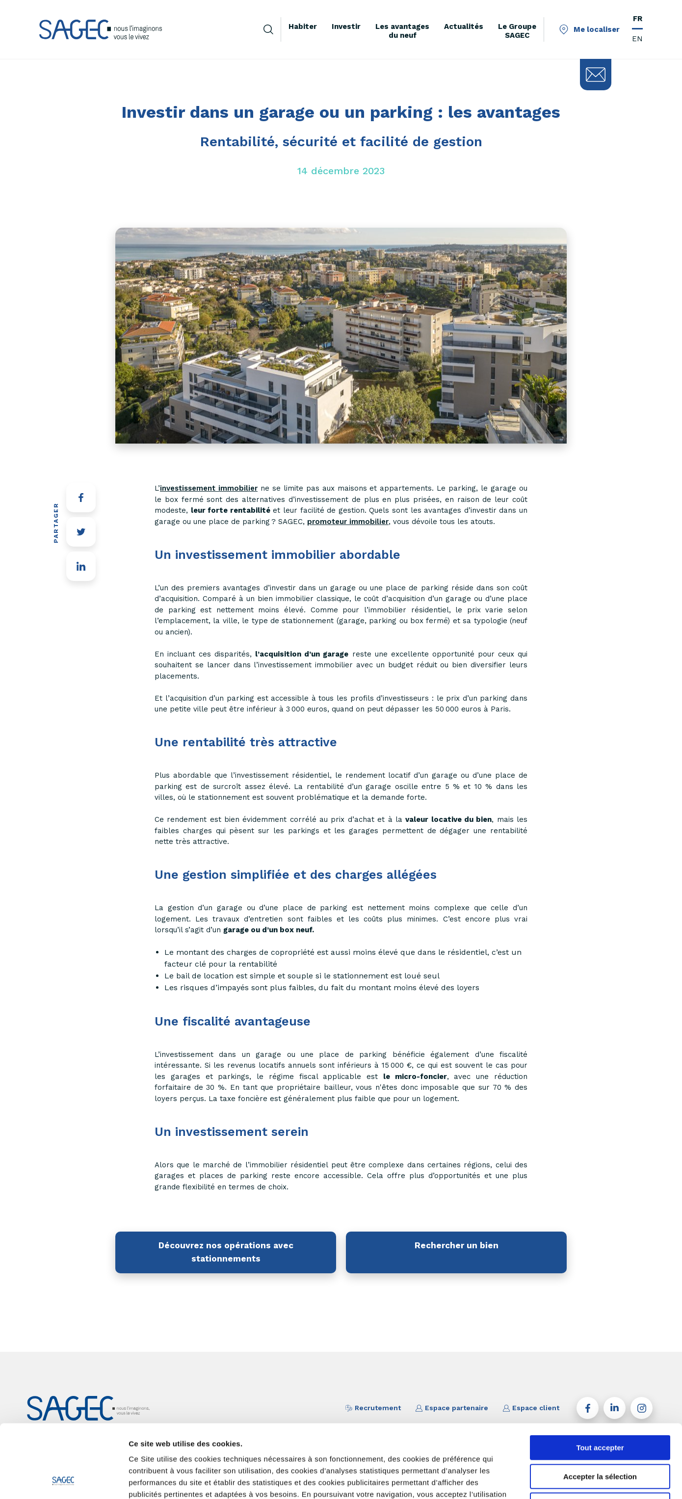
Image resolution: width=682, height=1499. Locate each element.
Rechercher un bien (456, 1245)
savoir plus (225, 1437)
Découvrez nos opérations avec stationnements (225, 1251)
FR (637, 18)
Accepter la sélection (600, 1408)
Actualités (463, 26)
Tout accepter (600, 1379)
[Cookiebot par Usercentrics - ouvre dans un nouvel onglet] (63, 1480)
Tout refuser (600, 1436)
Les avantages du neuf (402, 31)
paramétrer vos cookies (301, 1437)
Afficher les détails (540, 1479)
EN (637, 38)
